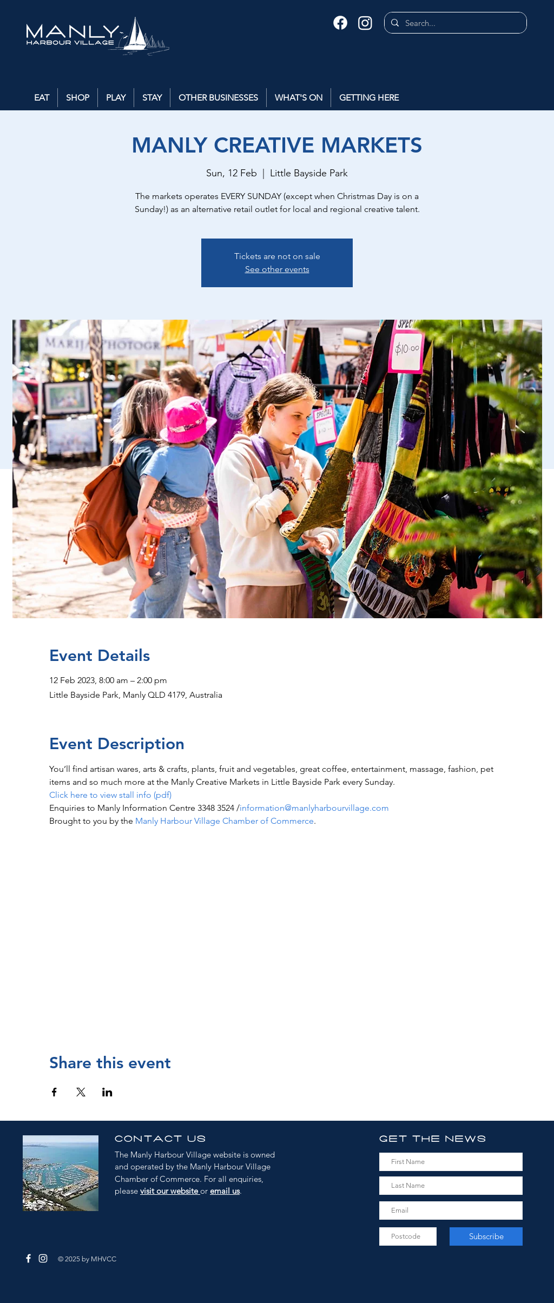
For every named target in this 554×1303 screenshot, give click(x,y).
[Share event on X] (81, 1092)
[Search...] (454, 22)
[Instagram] (365, 23)
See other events (277, 269)
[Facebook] (340, 23)
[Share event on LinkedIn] (107, 1092)
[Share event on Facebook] (54, 1092)
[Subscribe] (486, 1236)
